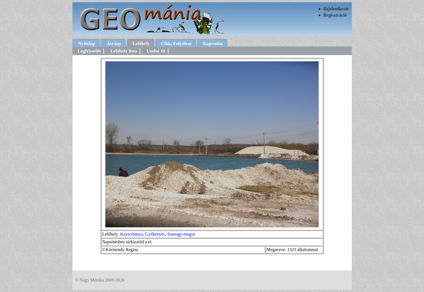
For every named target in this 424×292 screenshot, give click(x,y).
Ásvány (113, 43)
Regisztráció (335, 15)
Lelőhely (141, 43)
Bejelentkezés (336, 8)
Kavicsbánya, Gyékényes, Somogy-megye (157, 234)
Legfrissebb (89, 51)
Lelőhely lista (124, 51)
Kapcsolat (213, 43)
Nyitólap (86, 43)
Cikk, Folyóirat (176, 43)
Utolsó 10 (156, 51)
